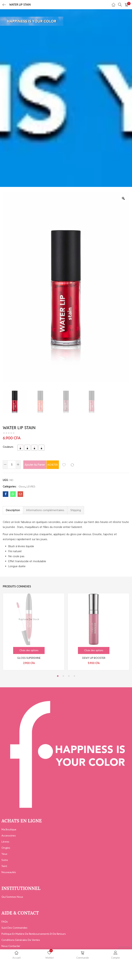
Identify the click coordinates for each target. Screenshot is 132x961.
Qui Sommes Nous (12, 896)
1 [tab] (58, 676)
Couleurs (8, 446)
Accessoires (8, 835)
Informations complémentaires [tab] (45, 510)
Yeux (4, 854)
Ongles (5, 847)
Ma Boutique (8, 829)
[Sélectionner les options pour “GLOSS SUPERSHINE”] (29, 650)
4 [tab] (74, 676)
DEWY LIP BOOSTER (93, 658)
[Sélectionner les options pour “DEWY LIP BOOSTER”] (93, 650)
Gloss (22, 486)
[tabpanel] (33, 632)
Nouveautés (8, 872)
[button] (126, 4)
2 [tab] (63, 676)
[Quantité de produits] (12, 465)
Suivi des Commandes (14, 927)
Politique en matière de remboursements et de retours (33, 933)
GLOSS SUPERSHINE (29, 658)
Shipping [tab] (75, 510)
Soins (4, 860)
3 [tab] (69, 676)
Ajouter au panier (39, 464)
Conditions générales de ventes (20, 940)
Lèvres (5, 841)
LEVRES (31, 486)
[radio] (20, 447)
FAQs (4, 921)
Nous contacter (10, 946)
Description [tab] (13, 510)
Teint (4, 866)
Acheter (69, 464)
